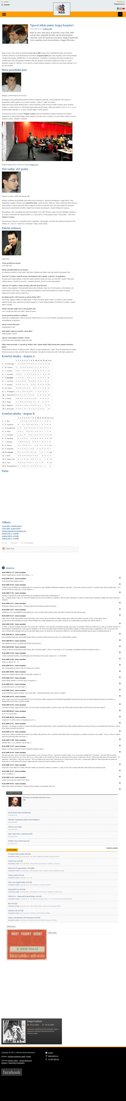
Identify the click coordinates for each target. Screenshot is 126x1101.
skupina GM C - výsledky (10, 538)
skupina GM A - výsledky (10, 533)
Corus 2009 (47, 29)
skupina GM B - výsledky (10, 536)
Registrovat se (119, 4)
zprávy (6, 2)
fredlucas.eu (34, 165)
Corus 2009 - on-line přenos (11, 528)
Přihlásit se (121, 2)
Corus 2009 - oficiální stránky (12, 526)
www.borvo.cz (53, 1056)
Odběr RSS (10, 549)
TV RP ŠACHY (53, 1059)
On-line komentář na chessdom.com (14, 531)
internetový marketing (16, 1063)
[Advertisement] (32, 562)
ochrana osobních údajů (16, 1056)
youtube (7, 5)
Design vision (13, 1061)
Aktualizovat (10, 568)
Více (24, 799)
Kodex (28, 1056)
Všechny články (112, 848)
